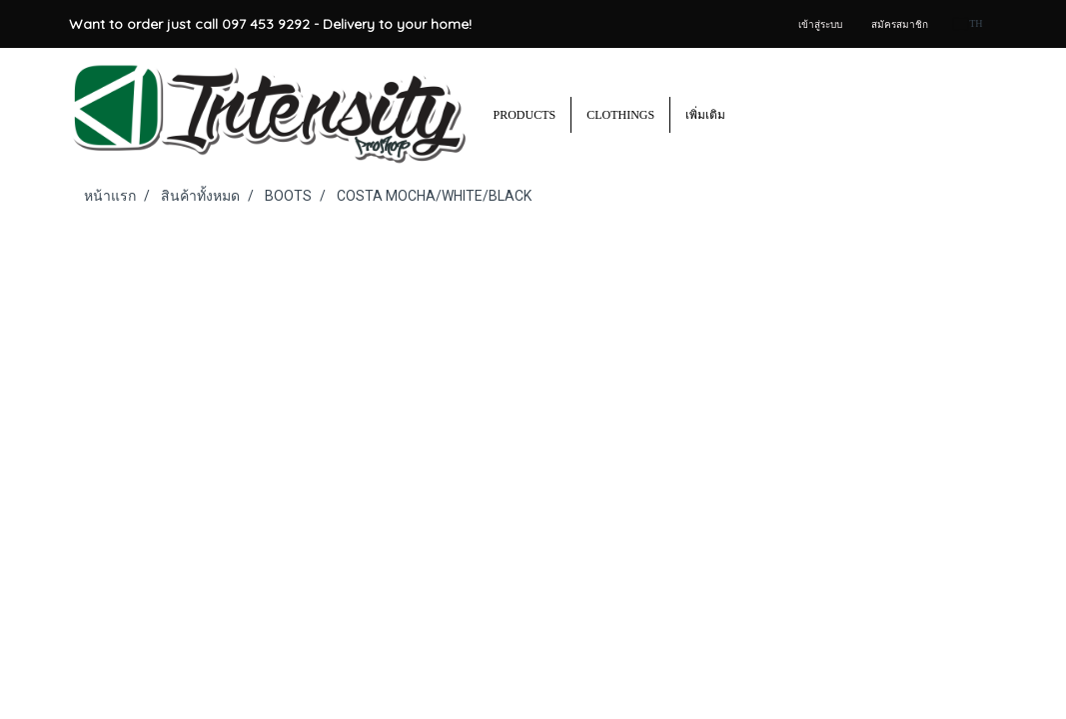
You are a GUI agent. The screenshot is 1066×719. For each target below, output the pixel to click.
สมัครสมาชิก (899, 24)
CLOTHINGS (620, 115)
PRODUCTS (525, 115)
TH (968, 23)
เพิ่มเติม (705, 115)
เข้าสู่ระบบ (820, 24)
